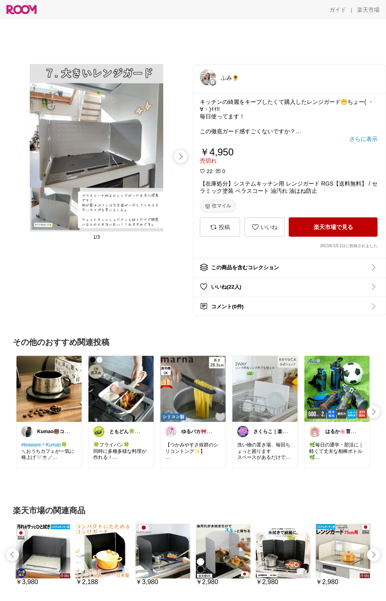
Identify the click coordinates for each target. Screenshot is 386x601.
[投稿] (220, 227)
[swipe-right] (180, 156)
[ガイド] (337, 9)
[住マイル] (218, 206)
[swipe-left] (12, 554)
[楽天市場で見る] (333, 227)
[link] (49, 388)
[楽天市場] (368, 9)
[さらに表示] (363, 139)
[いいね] (264, 227)
